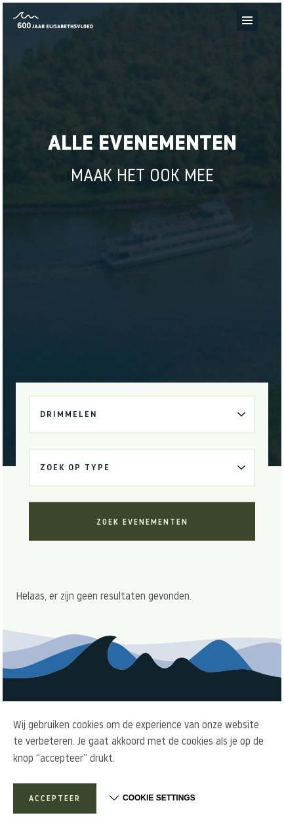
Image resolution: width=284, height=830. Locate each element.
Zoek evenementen (142, 522)
